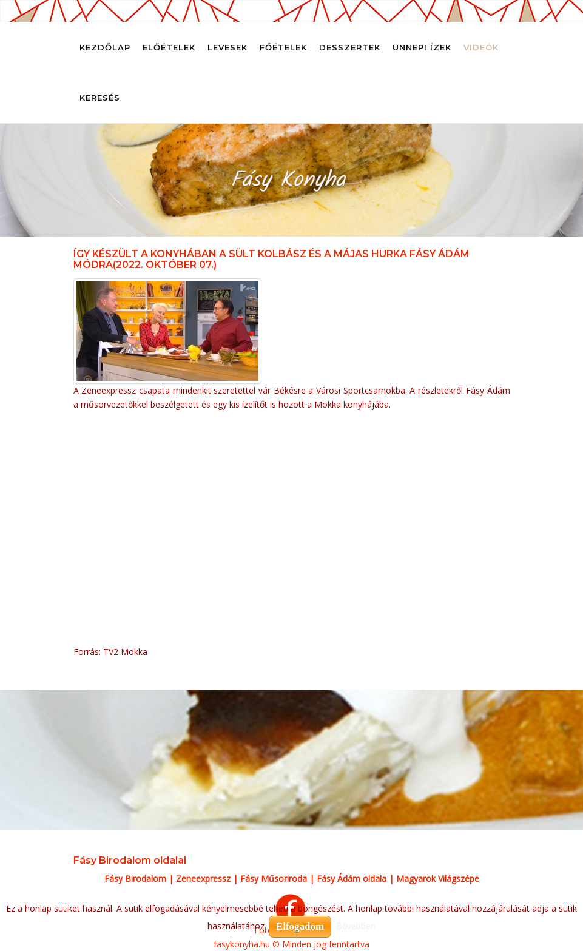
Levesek (227, 47)
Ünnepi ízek (422, 47)
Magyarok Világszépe (437, 878)
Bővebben (356, 926)
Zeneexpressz (203, 878)
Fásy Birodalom (135, 878)
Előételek (169, 47)
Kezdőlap (104, 47)
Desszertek (349, 47)
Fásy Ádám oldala (351, 878)
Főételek (283, 47)
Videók (481, 47)
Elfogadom (300, 926)
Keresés (99, 97)
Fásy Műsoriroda (273, 878)
